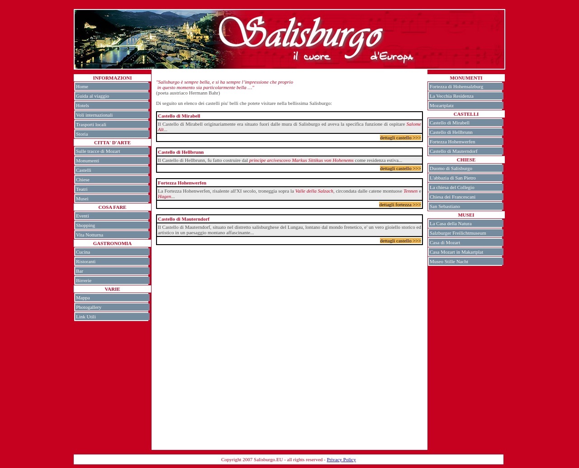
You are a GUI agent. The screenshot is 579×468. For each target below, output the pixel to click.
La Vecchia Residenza (452, 96)
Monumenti (87, 160)
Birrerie (83, 280)
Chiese (83, 179)
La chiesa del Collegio (452, 187)
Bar (79, 271)
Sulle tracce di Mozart (98, 151)
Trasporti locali (91, 124)
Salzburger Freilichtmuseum (458, 233)
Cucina (83, 252)
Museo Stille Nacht (449, 261)
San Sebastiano (445, 206)
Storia (82, 134)
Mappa (83, 297)
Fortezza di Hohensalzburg (456, 86)
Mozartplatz (442, 105)
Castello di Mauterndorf (454, 151)
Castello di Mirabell (450, 122)
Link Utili (86, 316)
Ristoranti (85, 261)
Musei (82, 198)
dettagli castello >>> (400, 137)
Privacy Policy (341, 459)
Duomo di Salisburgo (451, 168)
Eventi (82, 215)
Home (82, 86)
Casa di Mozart (445, 242)
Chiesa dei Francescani (452, 196)
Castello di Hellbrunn (451, 132)
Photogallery (88, 307)
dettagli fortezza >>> (400, 204)
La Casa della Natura (451, 223)
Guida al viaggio (92, 96)
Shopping (85, 225)
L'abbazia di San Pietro (453, 177)
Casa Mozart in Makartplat (456, 252)
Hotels (82, 105)
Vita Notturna (89, 234)
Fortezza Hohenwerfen (452, 141)
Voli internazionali (94, 115)
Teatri (82, 189)
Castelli (83, 170)
